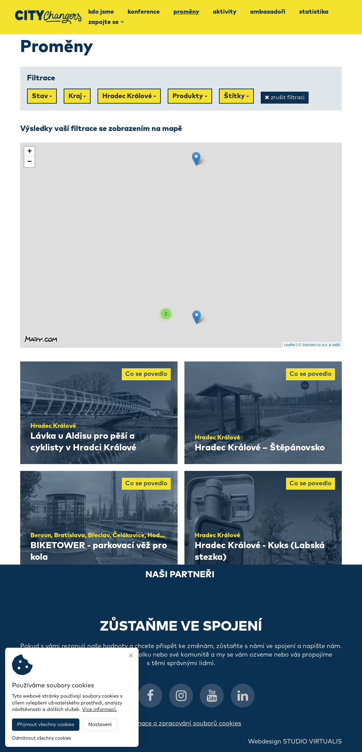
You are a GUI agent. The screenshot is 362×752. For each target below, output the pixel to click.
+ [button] (29, 152)
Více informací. (99, 709)
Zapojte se (106, 22)
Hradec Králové (129, 96)
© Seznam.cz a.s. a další (319, 345)
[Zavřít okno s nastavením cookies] (131, 656)
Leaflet (289, 345)
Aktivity (224, 12)
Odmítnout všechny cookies (41, 738)
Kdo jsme (101, 12)
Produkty (189, 96)
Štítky (236, 96)
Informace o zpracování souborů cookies (181, 724)
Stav (42, 96)
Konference (144, 12)
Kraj (77, 96)
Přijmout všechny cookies (45, 724)
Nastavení (100, 724)
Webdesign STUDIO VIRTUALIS (295, 742)
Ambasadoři (267, 12)
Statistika (313, 12)
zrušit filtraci (285, 97)
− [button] (29, 162)
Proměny (186, 12)
